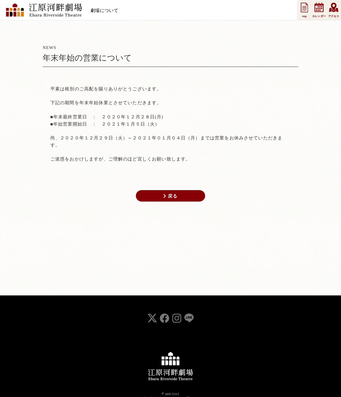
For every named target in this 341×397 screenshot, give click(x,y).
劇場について (104, 10)
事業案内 (237, 10)
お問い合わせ (265, 10)
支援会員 (189, 10)
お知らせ (165, 10)
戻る (170, 196)
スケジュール (137, 10)
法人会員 (213, 10)
